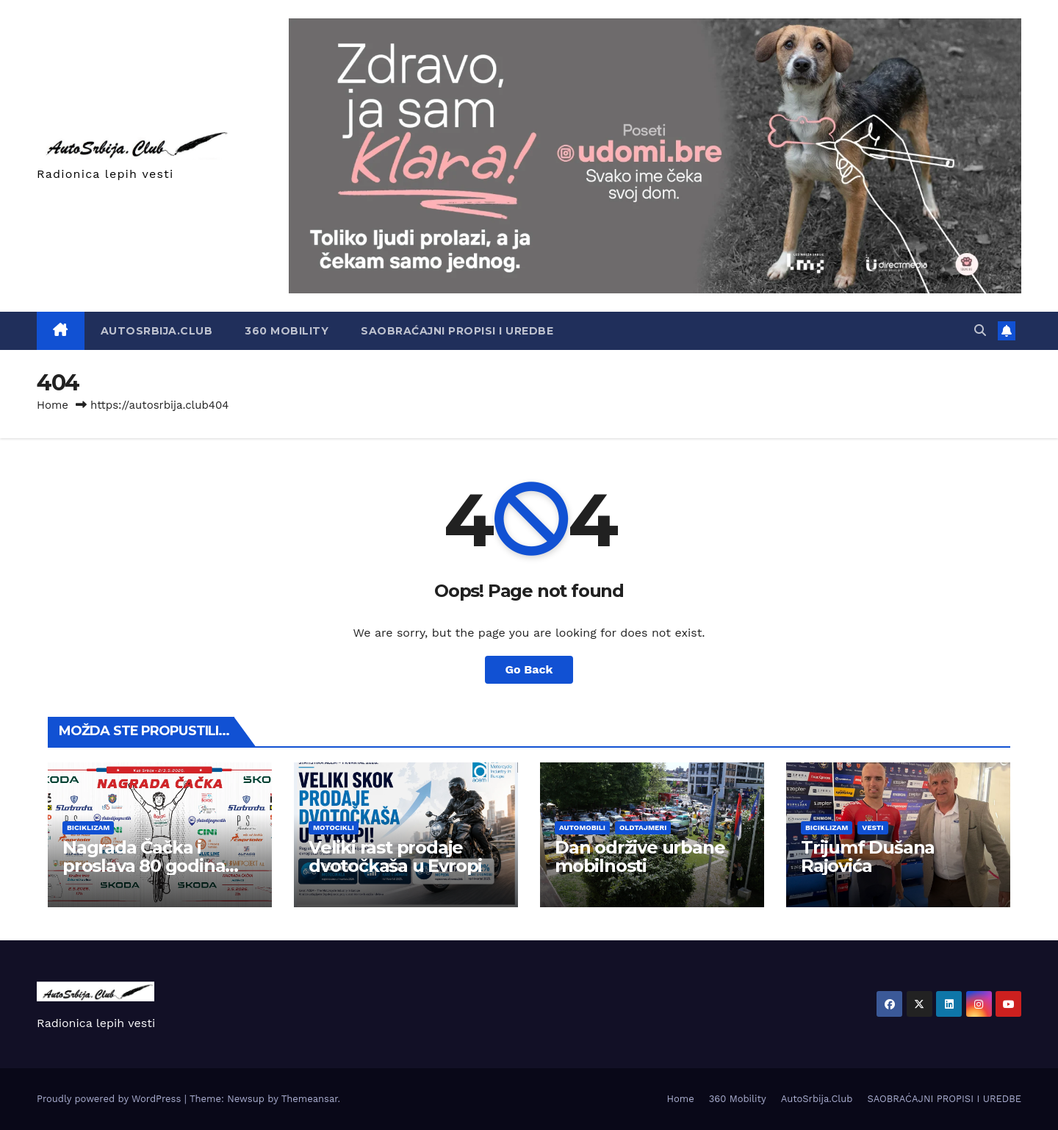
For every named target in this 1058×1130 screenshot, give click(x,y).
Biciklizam (88, 827)
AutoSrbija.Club (157, 330)
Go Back (529, 669)
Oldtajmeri (642, 827)
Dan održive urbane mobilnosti (639, 856)
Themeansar (309, 1098)
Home (52, 405)
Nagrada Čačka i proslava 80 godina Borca (143, 866)
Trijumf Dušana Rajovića (868, 856)
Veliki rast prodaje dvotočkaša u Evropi (395, 856)
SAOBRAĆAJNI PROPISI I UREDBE (457, 330)
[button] (980, 330)
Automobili (582, 827)
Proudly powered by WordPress (110, 1098)
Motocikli (333, 827)
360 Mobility (286, 330)
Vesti (872, 827)
